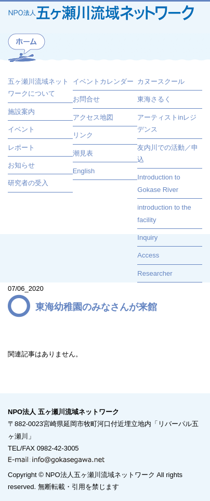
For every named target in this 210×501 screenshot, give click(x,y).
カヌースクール (161, 81)
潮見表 (83, 153)
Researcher (154, 273)
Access (148, 255)
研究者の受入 (28, 183)
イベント (21, 129)
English (84, 171)
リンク (83, 135)
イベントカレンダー (103, 81)
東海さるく (154, 99)
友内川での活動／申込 (167, 153)
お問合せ (86, 99)
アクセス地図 (93, 117)
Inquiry (147, 237)
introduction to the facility (164, 213)
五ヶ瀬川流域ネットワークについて (38, 87)
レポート (21, 147)
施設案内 (21, 111)
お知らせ (21, 165)
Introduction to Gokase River (158, 183)
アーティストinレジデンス (166, 123)
